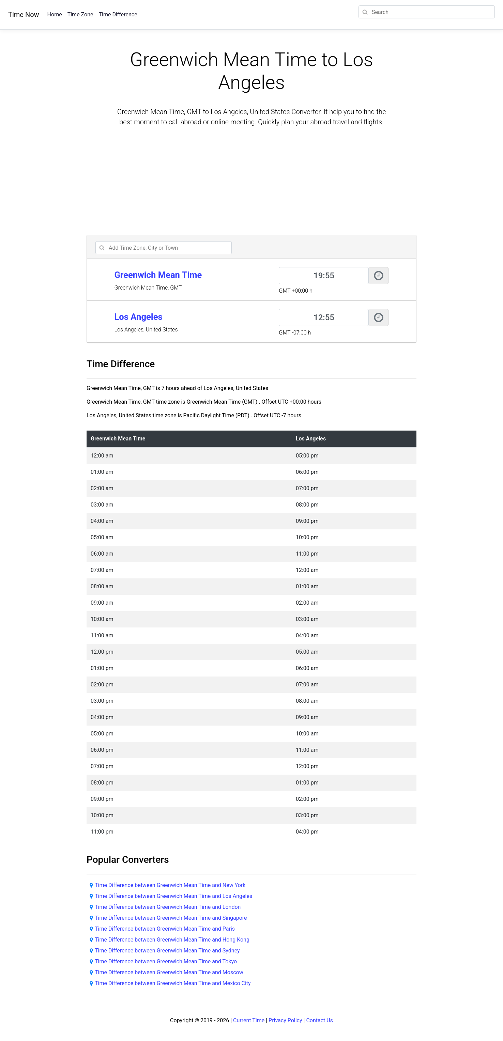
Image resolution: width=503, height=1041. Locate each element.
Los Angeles (138, 317)
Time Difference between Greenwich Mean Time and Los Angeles (173, 896)
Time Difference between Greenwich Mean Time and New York (170, 885)
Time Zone (80, 14)
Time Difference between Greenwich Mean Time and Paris (165, 929)
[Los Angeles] (324, 317)
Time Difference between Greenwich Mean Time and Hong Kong (172, 939)
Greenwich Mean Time (158, 275)
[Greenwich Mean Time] (324, 275)
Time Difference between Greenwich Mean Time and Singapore (171, 918)
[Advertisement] (251, 181)
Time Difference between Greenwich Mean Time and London (168, 907)
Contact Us (319, 1020)
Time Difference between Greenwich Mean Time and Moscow (169, 972)
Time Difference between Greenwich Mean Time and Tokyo (166, 961)
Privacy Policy (285, 1020)
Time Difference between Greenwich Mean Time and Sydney (167, 950)
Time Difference (117, 14)
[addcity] (163, 247)
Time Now (23, 15)
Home (54, 14)
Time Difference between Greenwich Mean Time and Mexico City (173, 983)
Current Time (248, 1020)
